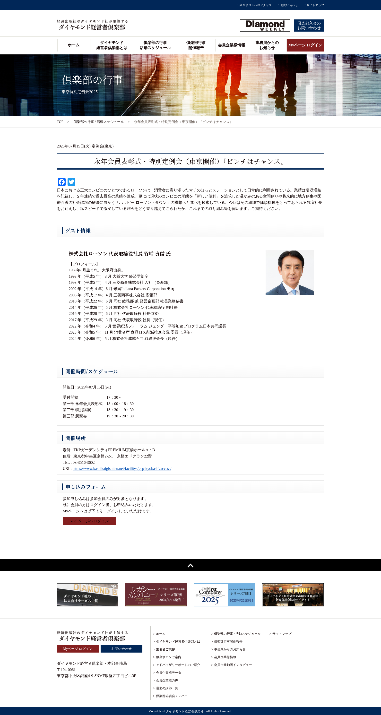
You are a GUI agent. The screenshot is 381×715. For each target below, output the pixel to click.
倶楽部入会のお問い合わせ (309, 25)
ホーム (73, 45)
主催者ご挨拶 (165, 649)
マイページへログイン (89, 521)
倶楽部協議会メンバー (172, 696)
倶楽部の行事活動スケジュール (155, 45)
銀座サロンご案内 (168, 657)
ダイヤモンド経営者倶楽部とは (111, 45)
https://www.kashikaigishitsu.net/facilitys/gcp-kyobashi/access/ (122, 468)
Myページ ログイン (305, 45)
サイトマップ (315, 5)
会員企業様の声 (167, 680)
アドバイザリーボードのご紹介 (178, 665)
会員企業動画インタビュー (233, 665)
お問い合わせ (289, 5)
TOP (60, 122)
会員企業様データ (168, 672)
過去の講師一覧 (167, 688)
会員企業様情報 (231, 45)
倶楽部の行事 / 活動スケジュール (99, 122)
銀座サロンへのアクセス (256, 5)
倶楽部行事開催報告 (196, 45)
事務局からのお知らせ (267, 45)
